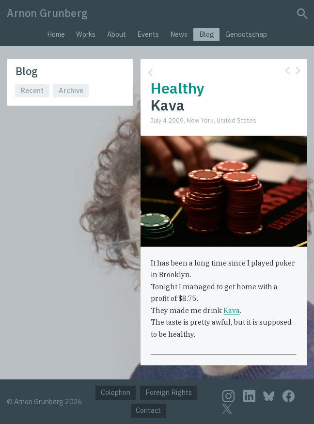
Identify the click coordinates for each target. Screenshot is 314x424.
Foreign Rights (168, 392)
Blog (206, 34)
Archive (71, 90)
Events (148, 34)
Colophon (115, 392)
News (179, 34)
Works (85, 34)
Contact (148, 410)
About (116, 34)
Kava (231, 310)
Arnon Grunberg (47, 13)
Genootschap (246, 34)
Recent (32, 90)
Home (56, 34)
